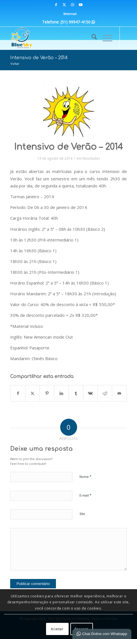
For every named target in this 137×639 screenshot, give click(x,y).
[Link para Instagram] (73, 4)
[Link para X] (64, 4)
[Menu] (104, 38)
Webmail (70, 14)
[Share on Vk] (90, 393)
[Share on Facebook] (17, 393)
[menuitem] (69, 13)
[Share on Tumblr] (76, 393)
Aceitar (57, 629)
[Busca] (91, 38)
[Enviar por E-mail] (119, 393)
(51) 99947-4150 (77, 22)
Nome (85, 476)
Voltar (14, 63)
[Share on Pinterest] (47, 393)
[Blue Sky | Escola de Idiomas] (56, 38)
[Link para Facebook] (56, 4)
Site (82, 514)
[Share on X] (32, 393)
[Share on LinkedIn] (61, 393)
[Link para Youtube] (81, 4)
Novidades (91, 158)
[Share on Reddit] (105, 393)
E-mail (85, 495)
